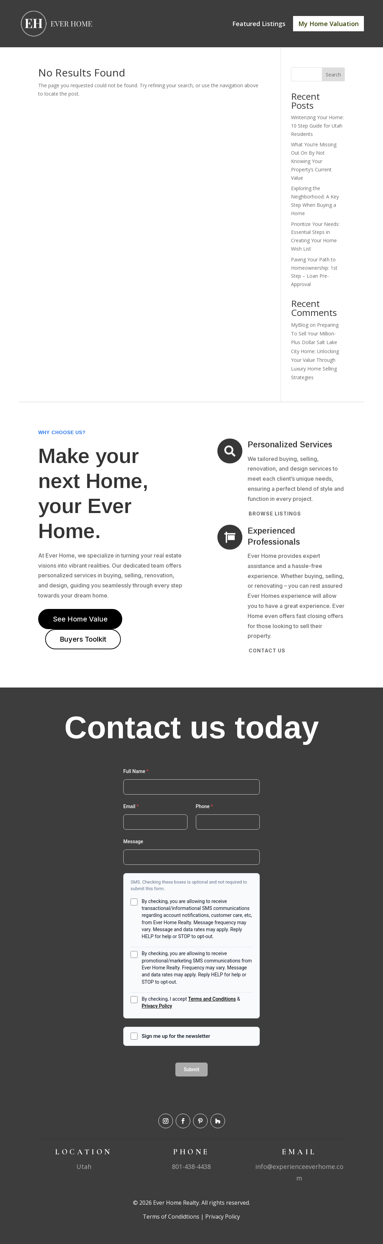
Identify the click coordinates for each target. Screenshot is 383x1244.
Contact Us (267, 650)
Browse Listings (275, 514)
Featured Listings (258, 23)
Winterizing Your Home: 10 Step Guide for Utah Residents (317, 125)
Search (333, 74)
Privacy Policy (222, 1216)
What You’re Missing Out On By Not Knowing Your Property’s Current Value (313, 161)
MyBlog (299, 325)
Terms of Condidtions (171, 1216)
